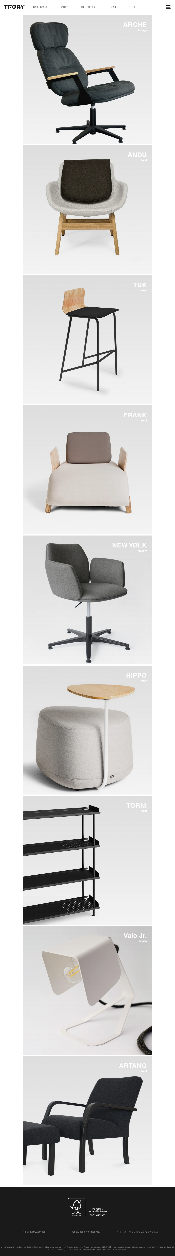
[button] (168, 7)
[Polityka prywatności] (34, 1231)
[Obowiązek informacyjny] (86, 1231)
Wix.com (154, 1231)
